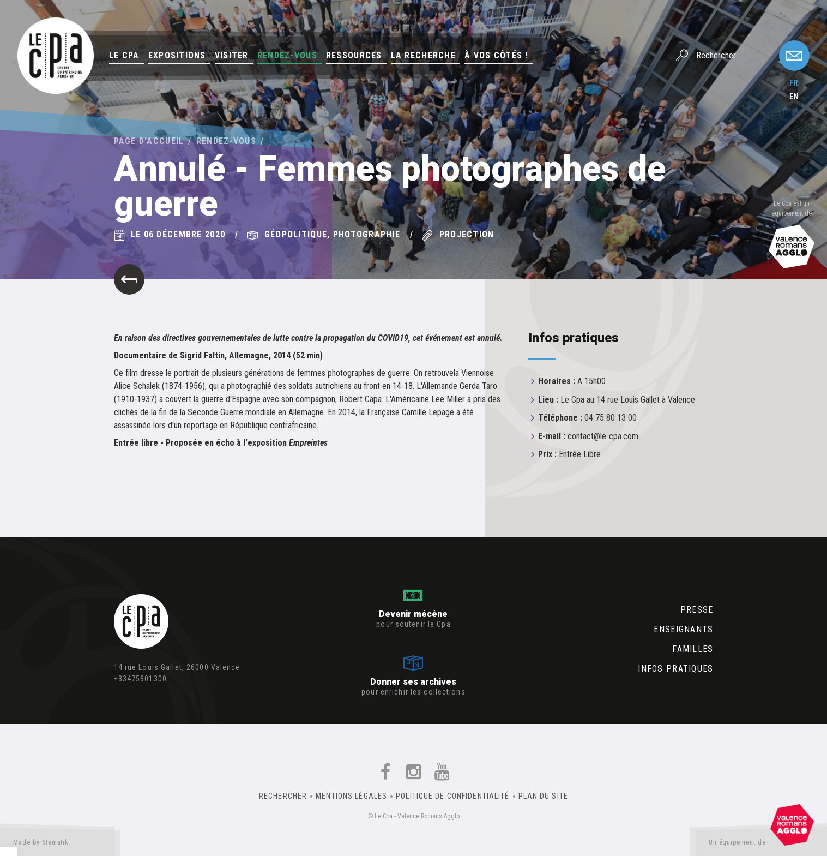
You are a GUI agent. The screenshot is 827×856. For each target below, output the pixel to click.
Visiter (232, 55)
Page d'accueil (149, 141)
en (794, 96)
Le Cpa (124, 55)
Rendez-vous (287, 55)
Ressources (354, 55)
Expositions (177, 55)
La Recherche (423, 55)
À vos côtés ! (496, 55)
